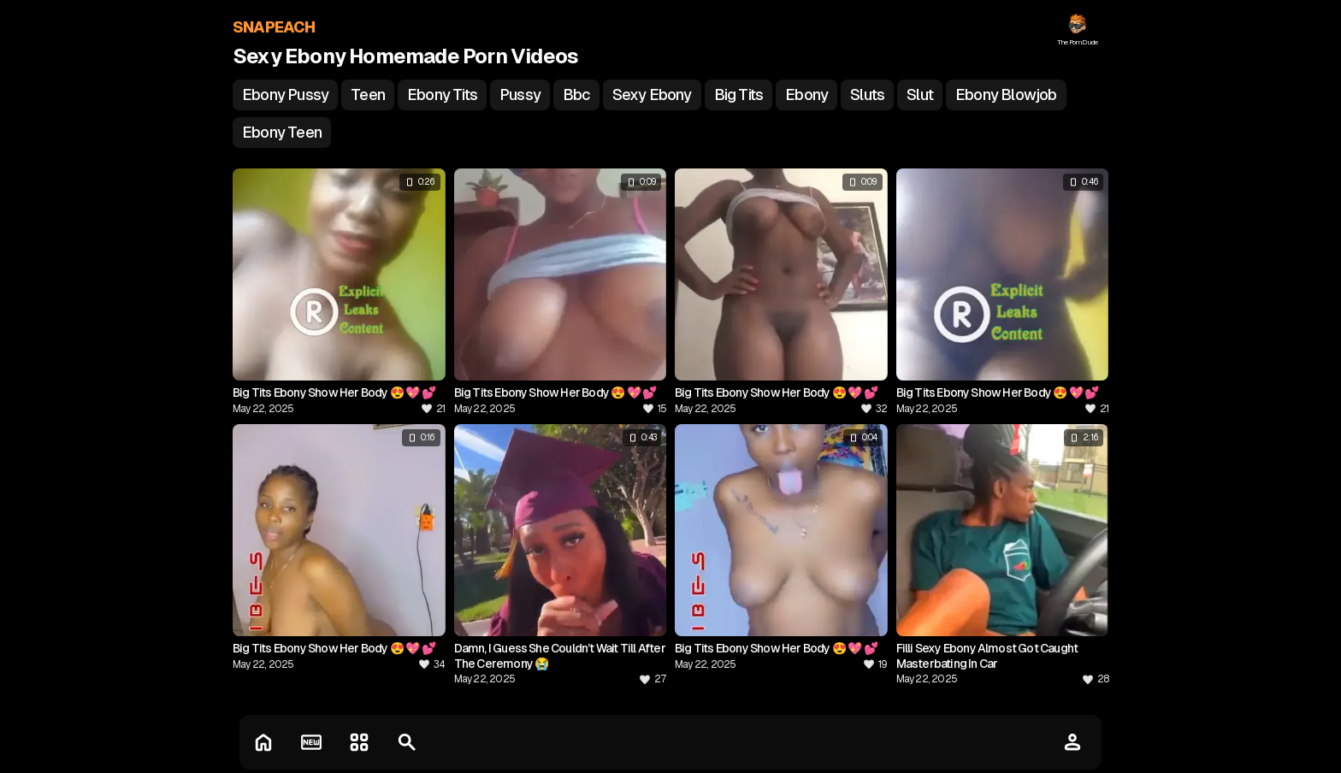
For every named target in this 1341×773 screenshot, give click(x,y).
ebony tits (442, 94)
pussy (520, 94)
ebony (806, 94)
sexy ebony (652, 94)
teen (368, 94)
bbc (576, 94)
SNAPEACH (274, 27)
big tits (739, 94)
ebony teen (282, 132)
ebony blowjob (1006, 94)
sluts (867, 94)
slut (920, 94)
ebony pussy (285, 94)
